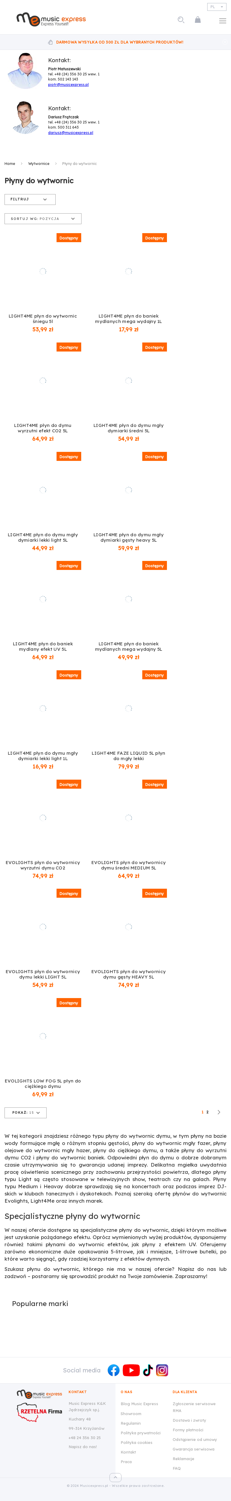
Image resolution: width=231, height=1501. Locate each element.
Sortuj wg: (24, 219)
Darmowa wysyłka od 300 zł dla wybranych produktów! (119, 42)
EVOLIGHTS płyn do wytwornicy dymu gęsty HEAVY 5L (128, 974)
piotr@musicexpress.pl (68, 84)
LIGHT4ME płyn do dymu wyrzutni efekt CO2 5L (42, 428)
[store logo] (51, 19)
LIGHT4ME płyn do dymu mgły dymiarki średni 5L (129, 428)
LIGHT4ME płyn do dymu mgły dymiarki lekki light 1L (43, 755)
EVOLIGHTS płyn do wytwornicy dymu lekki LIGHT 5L (43, 974)
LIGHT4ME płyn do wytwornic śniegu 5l (43, 318)
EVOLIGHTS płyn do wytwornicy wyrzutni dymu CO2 (43, 865)
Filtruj (20, 199)
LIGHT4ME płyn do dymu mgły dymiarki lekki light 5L (43, 537)
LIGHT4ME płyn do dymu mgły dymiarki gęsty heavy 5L (129, 537)
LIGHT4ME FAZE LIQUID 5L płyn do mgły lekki (128, 755)
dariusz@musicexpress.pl (70, 132)
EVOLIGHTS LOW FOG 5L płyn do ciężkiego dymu (43, 1083)
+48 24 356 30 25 (85, 1437)
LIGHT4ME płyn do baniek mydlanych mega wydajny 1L (128, 318)
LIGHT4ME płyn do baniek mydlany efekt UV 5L (43, 646)
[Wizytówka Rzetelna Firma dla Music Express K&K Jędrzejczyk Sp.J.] (39, 1412)
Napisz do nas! (83, 1446)
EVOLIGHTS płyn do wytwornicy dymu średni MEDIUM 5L (128, 865)
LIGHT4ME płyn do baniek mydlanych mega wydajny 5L (128, 646)
